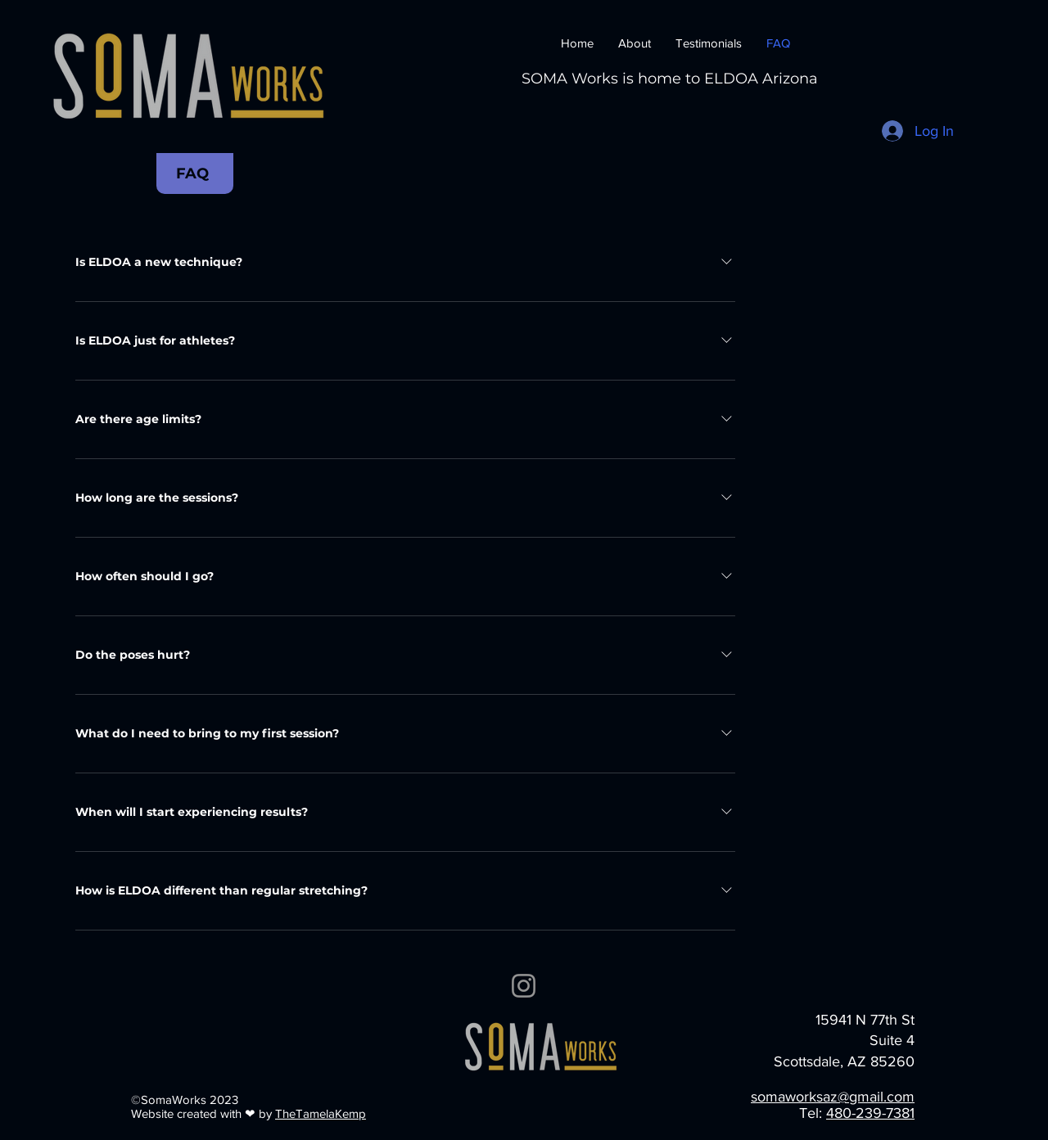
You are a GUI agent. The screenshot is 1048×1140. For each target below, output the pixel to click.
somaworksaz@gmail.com (833, 1096)
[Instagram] (524, 986)
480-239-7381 (870, 1113)
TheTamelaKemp (320, 1113)
